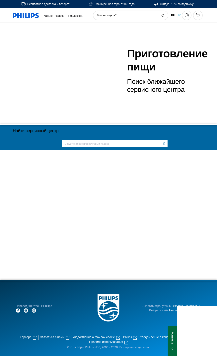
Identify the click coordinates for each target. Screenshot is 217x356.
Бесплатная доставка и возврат (48, 4)
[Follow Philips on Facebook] (18, 310)
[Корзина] (198, 15)
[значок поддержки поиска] (163, 15)
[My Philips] (186, 15)
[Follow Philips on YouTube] (26, 310)
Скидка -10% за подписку (176, 4)
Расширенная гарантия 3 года (115, 4)
